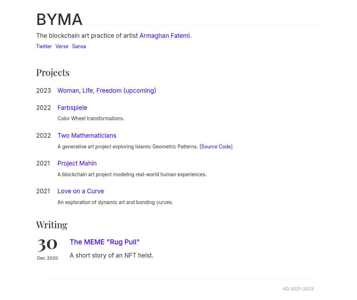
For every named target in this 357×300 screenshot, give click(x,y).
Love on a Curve (81, 191)
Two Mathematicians (87, 135)
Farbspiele (73, 107)
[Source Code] (215, 146)
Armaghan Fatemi (165, 35)
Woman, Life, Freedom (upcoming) (107, 90)
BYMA (59, 19)
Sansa (79, 46)
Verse (62, 46)
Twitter (44, 46)
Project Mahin (77, 163)
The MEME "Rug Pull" (105, 242)
